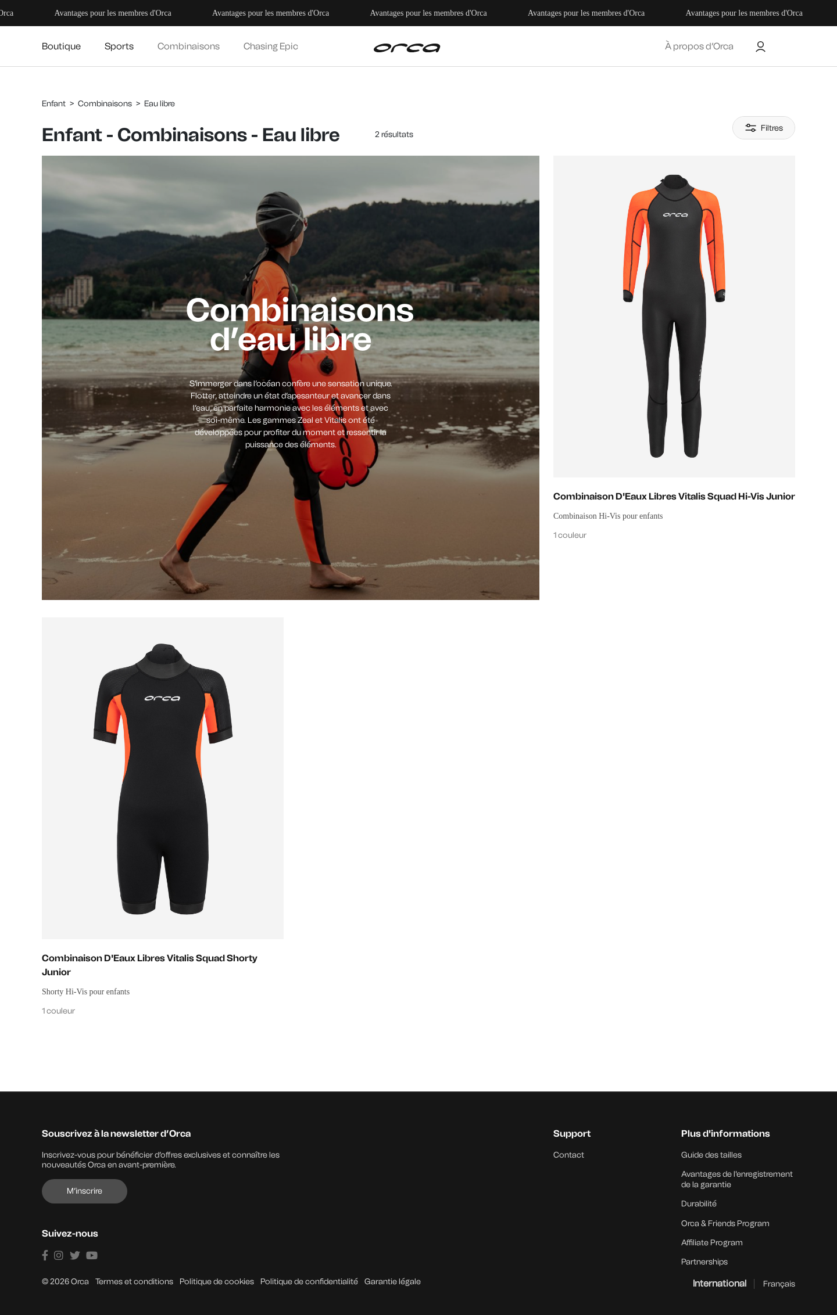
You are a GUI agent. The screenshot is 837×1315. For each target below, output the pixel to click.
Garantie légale (392, 1280)
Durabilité (699, 1203)
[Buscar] (782, 46)
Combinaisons (189, 46)
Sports (119, 46)
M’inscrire (84, 1191)
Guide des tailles (711, 1155)
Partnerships (704, 1261)
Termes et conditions (134, 1280)
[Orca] (407, 48)
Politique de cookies (217, 1280)
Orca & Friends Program (725, 1222)
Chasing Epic (271, 46)
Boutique (61, 46)
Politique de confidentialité (309, 1280)
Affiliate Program (712, 1241)
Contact (568, 1155)
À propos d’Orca (699, 46)
